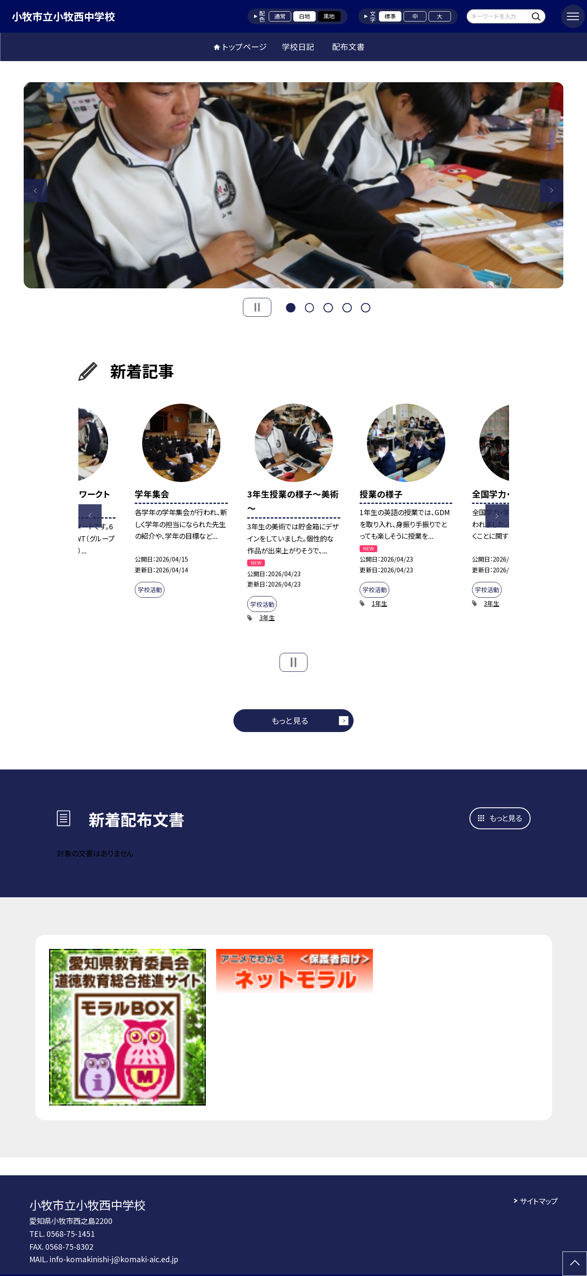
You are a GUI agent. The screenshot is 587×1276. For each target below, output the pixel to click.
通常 (280, 16)
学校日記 (298, 46)
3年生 (267, 617)
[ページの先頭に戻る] (575, 1264)
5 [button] (365, 306)
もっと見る (289, 720)
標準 (390, 16)
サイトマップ (539, 1201)
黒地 (329, 16)
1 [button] (290, 306)
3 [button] (328, 306)
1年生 (379, 603)
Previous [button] (35, 190)
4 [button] (347, 306)
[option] (294, 185)
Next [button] (552, 190)
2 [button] (309, 306)
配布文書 (348, 46)
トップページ (244, 46)
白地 (304, 16)
